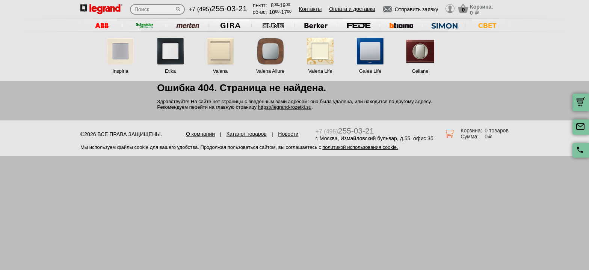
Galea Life (370, 71)
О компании (200, 134)
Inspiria (120, 71)
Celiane (420, 71)
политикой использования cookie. (360, 147)
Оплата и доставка (352, 9)
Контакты (310, 9)
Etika (170, 71)
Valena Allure (270, 71)
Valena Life (320, 71)
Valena (220, 71)
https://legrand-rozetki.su (284, 107)
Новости (288, 134)
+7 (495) (218, 9)
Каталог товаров (247, 134)
